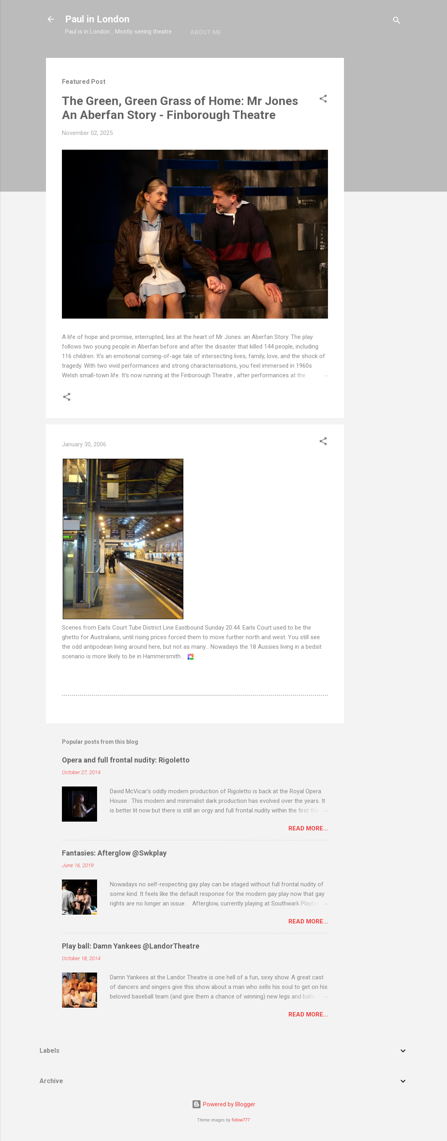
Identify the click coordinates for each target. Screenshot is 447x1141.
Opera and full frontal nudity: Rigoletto (126, 760)
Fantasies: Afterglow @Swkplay (114, 853)
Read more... (308, 828)
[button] (323, 100)
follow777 (241, 1120)
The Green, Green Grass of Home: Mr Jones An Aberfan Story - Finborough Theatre (180, 108)
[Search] (396, 22)
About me (205, 32)
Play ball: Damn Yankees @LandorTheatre (130, 946)
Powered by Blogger (223, 1104)
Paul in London (97, 19)
